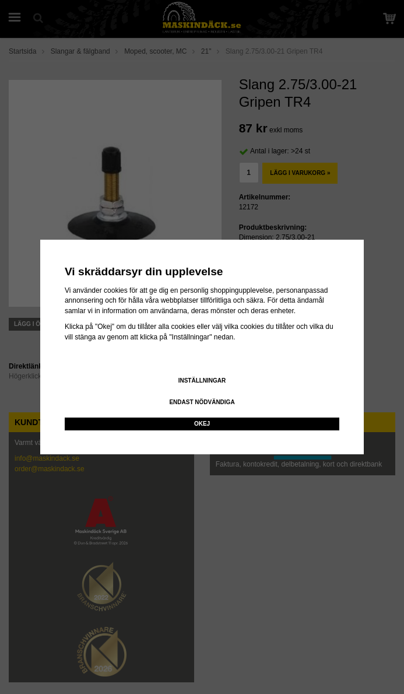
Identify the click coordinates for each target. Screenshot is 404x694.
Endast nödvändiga (201, 402)
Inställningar (202, 380)
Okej (202, 423)
